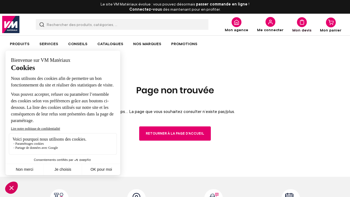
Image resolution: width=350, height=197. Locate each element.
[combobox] (122, 24)
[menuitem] (20, 44)
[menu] (175, 44)
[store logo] (10, 24)
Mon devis (301, 29)
